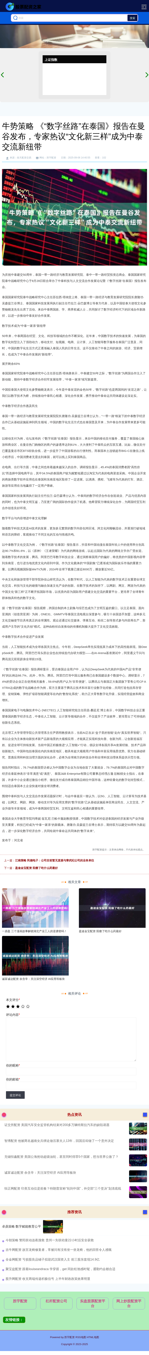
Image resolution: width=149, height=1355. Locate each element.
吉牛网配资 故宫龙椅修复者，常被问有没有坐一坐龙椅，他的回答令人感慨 (59, 1249)
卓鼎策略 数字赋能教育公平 (21, 1226)
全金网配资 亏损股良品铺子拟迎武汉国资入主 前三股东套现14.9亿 (53, 1259)
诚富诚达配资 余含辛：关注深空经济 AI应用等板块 (40, 1172)
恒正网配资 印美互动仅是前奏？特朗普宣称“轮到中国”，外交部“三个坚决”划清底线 (62, 1188)
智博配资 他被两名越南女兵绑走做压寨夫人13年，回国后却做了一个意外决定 (59, 1140)
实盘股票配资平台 (92, 1303)
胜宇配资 (20, 1301)
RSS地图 (80, 1337)
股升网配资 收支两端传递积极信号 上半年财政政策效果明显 (48, 1278)
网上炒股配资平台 (128, 1303)
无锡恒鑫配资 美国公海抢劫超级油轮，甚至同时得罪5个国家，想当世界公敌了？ (61, 1156)
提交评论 (15, 1095)
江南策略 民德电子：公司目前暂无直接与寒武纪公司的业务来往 (54, 860)
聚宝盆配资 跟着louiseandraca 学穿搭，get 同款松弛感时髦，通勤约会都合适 (60, 1269)
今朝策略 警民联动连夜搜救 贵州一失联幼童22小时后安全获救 (50, 1240)
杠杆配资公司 (56, 1301)
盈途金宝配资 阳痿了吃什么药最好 (36, 868)
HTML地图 (93, 1337)
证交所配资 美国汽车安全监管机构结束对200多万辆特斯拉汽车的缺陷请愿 (56, 1125)
